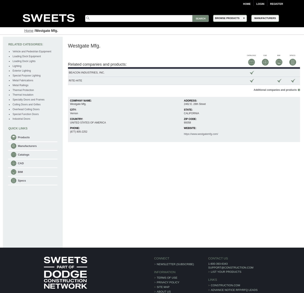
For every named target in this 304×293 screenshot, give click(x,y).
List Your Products (226, 271)
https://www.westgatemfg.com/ (201, 134)
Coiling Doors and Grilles (26, 104)
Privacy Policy (168, 282)
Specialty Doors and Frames (28, 99)
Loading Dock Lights (23, 61)
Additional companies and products (275, 89)
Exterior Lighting (21, 70)
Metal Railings (20, 85)
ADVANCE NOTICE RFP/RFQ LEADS (234, 290)
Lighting (16, 66)
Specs (22, 180)
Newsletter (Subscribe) (175, 264)
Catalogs (23, 154)
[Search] (147, 18)
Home (247, 4)
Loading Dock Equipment (26, 56)
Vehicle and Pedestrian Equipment (31, 51)
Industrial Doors (21, 118)
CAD (21, 163)
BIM (20, 172)
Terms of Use (167, 277)
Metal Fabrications (22, 80)
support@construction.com (230, 267)
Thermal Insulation (22, 94)
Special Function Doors (25, 114)
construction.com (225, 285)
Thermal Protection (23, 90)
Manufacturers (27, 146)
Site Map (163, 287)
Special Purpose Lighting (26, 75)
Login (260, 4)
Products (24, 137)
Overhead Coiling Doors (25, 109)
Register (276, 4)
